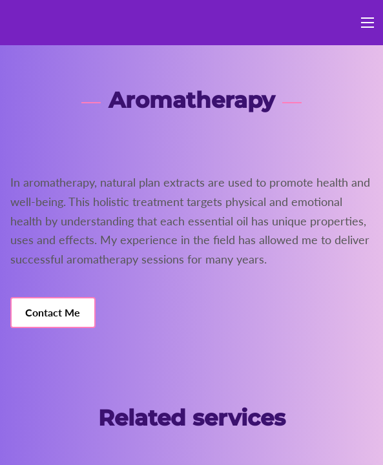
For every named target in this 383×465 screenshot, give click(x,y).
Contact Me (52, 312)
